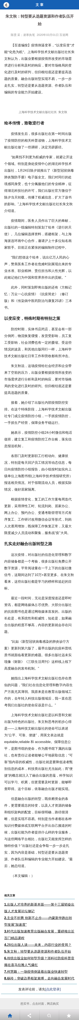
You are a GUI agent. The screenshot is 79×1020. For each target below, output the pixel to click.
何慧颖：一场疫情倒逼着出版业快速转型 (36, 971)
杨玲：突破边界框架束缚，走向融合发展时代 (39, 978)
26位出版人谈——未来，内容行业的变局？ (37, 945)
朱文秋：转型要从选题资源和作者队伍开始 (37, 951)
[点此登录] (53, 989)
